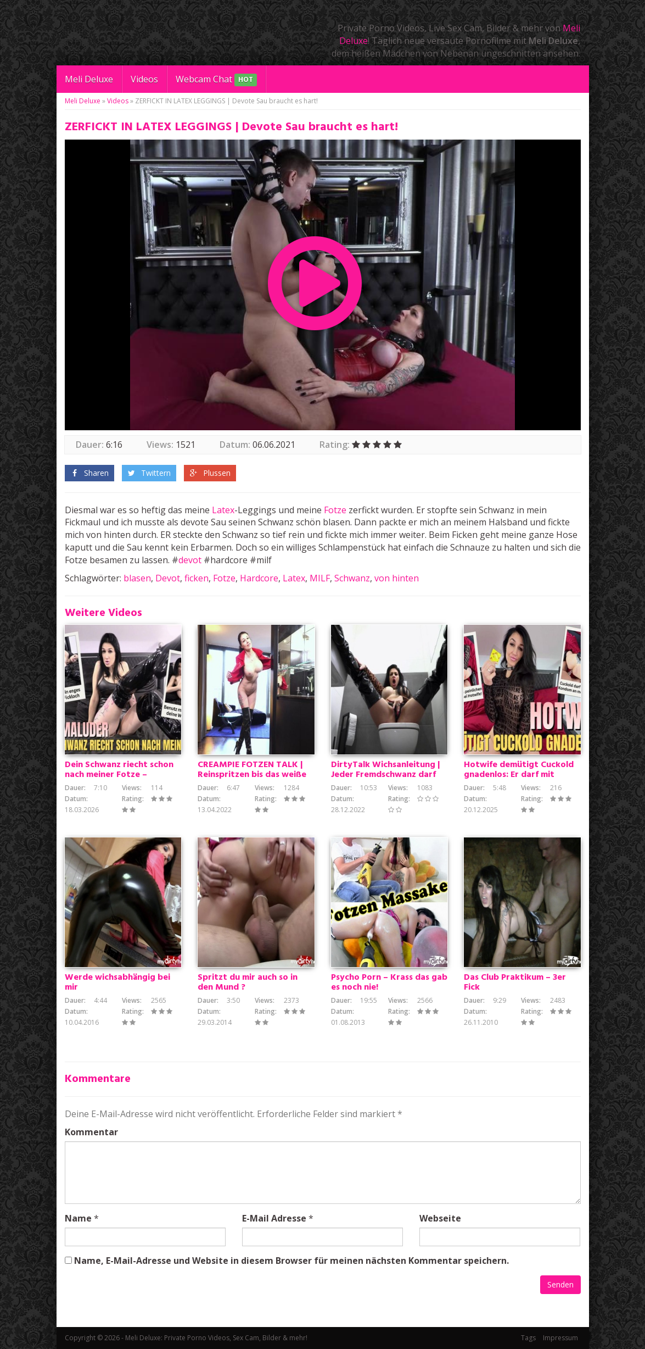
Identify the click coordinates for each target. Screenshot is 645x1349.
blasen (137, 578)
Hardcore (259, 578)
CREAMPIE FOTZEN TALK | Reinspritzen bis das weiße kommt (252, 775)
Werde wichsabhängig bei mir (117, 982)
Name (78, 1218)
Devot (167, 578)
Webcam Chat (216, 80)
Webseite (440, 1218)
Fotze (335, 510)
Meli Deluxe (89, 79)
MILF (320, 578)
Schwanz (352, 578)
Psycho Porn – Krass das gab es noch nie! (389, 982)
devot (189, 560)
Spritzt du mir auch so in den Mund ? (248, 982)
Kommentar (91, 1132)
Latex (223, 510)
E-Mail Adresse (274, 1218)
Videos (144, 79)
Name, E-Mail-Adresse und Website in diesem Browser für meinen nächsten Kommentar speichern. (291, 1260)
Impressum (560, 1337)
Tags (528, 1337)
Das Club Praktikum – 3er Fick (515, 982)
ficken (196, 578)
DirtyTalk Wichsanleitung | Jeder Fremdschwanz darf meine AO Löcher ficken (385, 775)
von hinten (396, 578)
